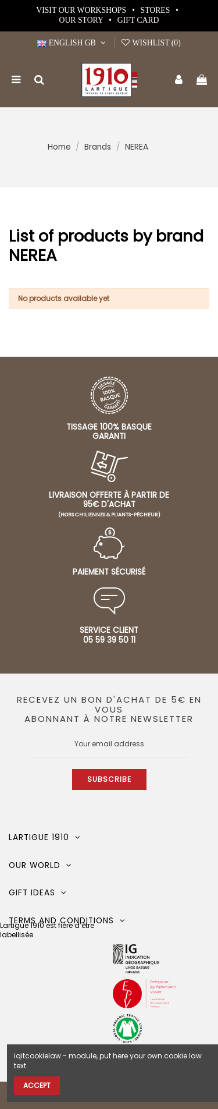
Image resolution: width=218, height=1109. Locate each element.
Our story (82, 20)
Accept (37, 1085)
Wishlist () (150, 42)
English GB (72, 42)
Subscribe (109, 779)
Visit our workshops (82, 10)
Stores (156, 10)
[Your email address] (109, 744)
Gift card (138, 20)
